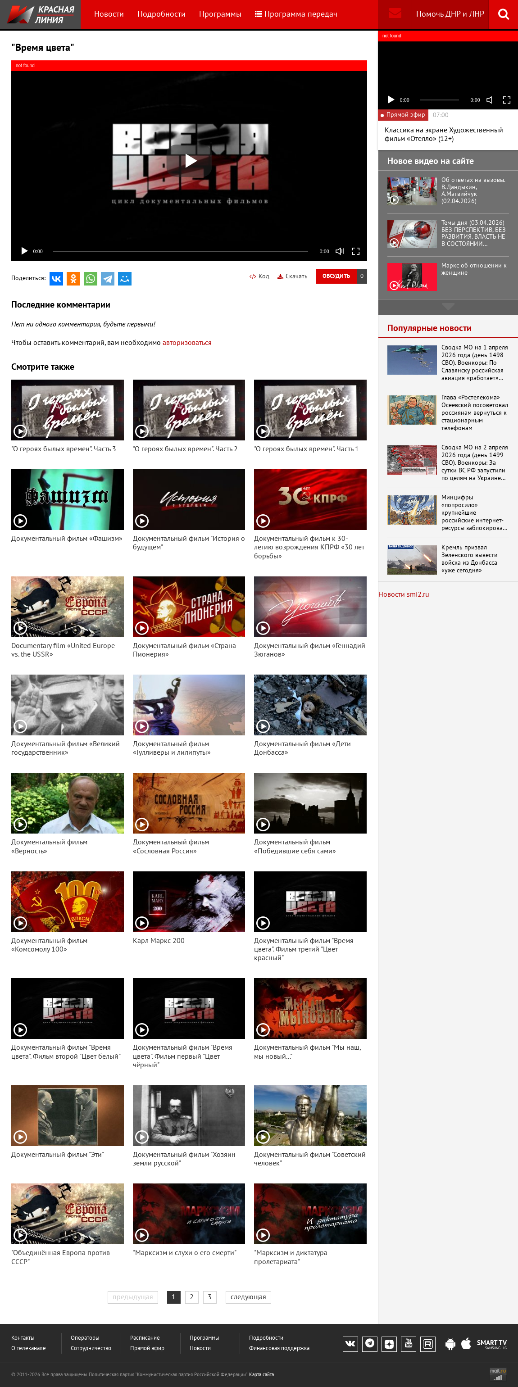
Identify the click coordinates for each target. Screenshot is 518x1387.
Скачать (292, 276)
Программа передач (296, 14)
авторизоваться (187, 343)
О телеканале (28, 1348)
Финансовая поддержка (279, 1348)
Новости (109, 14)
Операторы (85, 1338)
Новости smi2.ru (403, 594)
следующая (248, 1297)
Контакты (23, 1338)
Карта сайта (261, 1375)
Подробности (161, 14)
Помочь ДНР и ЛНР (450, 14)
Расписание (145, 1338)
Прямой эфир (147, 1348)
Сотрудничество (91, 1348)
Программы (220, 14)
